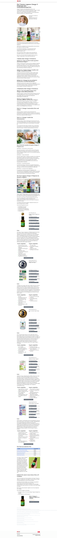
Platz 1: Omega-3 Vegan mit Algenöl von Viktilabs (34, 497)
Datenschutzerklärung (20, 535)
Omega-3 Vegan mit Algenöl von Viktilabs (34, 214)
